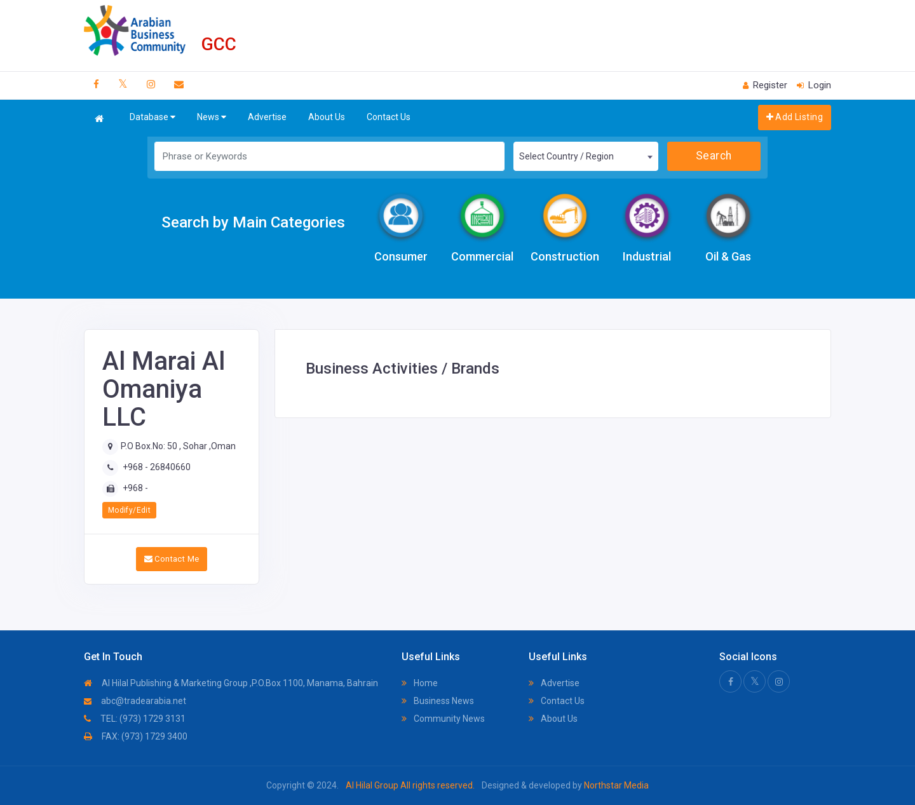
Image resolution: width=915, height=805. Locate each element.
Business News (438, 701)
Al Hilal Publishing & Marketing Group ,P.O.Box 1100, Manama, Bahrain (231, 683)
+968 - (135, 488)
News (211, 117)
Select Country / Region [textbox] (566, 156)
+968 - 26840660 (157, 467)
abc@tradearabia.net (135, 701)
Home (420, 683)
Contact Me (172, 559)
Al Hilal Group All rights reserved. (410, 785)
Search (714, 155)
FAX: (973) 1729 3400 (135, 736)
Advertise (267, 117)
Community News (443, 719)
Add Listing (794, 117)
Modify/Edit (129, 510)
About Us (326, 117)
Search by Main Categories (253, 222)
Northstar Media (615, 785)
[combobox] (585, 156)
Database (152, 117)
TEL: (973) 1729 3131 (135, 719)
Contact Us (388, 117)
